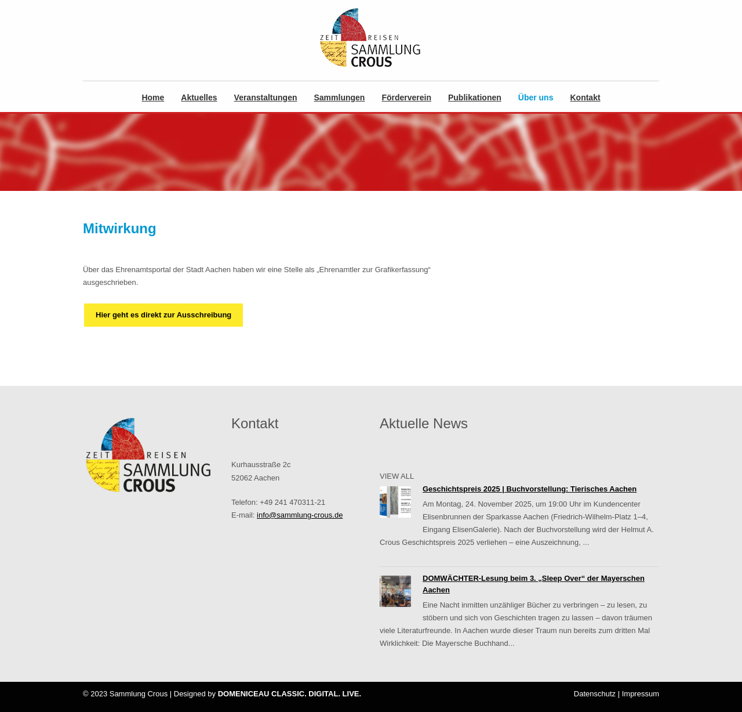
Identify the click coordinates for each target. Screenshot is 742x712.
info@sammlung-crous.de (300, 515)
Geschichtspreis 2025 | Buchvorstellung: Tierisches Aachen (529, 489)
